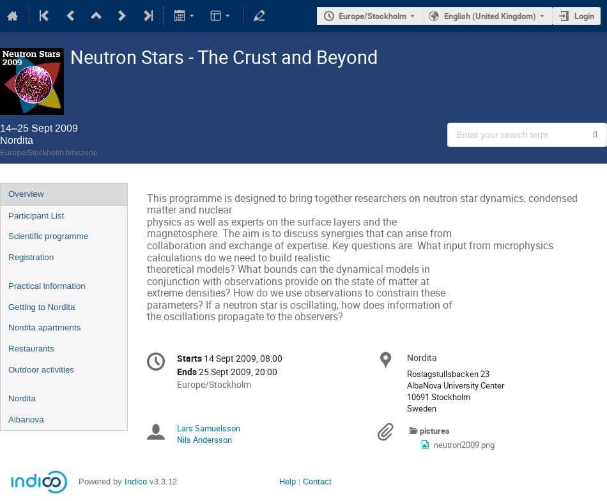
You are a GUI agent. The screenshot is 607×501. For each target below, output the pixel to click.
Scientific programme (48, 236)
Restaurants (31, 348)
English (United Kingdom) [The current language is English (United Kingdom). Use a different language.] (490, 16)
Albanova (26, 419)
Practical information (47, 286)
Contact (317, 481)
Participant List (36, 215)
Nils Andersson (204, 439)
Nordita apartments (44, 327)
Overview (26, 194)
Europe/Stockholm (372, 16)
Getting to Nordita (41, 307)
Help (287, 481)
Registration (31, 257)
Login (584, 16)
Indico (136, 481)
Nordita (22, 398)
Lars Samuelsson (208, 428)
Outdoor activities (41, 369)
